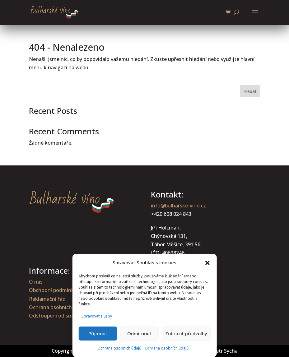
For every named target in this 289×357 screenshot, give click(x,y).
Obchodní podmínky (53, 290)
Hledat (250, 91)
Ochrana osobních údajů (119, 348)
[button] (207, 263)
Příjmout (97, 333)
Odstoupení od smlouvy (57, 315)
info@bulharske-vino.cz (178, 205)
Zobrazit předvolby (186, 333)
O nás (36, 281)
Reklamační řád (47, 298)
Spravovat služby (97, 316)
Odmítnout (139, 333)
